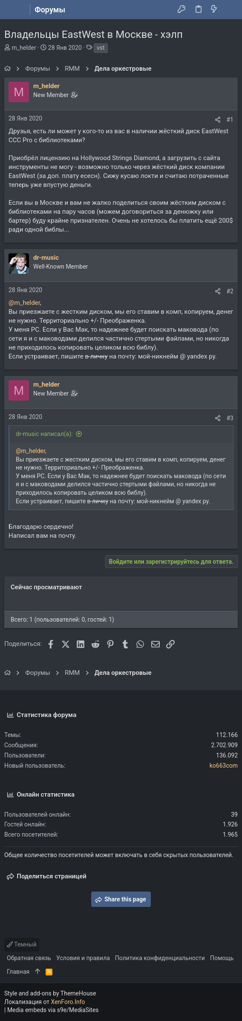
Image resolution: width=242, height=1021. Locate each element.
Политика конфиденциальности (160, 958)
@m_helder (24, 303)
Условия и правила (83, 958)
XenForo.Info (68, 1001)
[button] (12, 9)
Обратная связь (29, 958)
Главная (18, 971)
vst (101, 47)
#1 (230, 119)
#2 (230, 291)
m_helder (24, 47)
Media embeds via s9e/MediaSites (53, 1010)
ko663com (224, 765)
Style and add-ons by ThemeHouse (50, 993)
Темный (22, 944)
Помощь (222, 958)
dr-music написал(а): (44, 433)
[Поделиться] (218, 119)
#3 (230, 418)
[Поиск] (229, 9)
